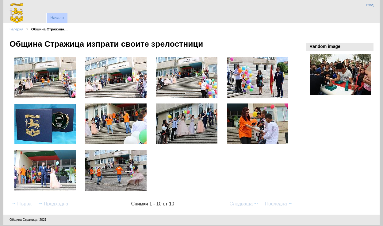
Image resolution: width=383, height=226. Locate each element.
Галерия (16, 29)
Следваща (244, 203)
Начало (56, 18)
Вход (369, 5)
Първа (21, 203)
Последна (279, 203)
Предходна (53, 203)
